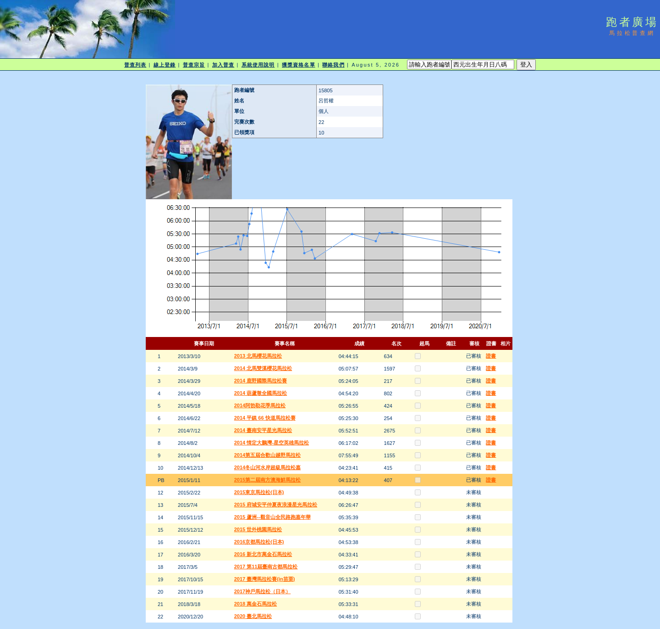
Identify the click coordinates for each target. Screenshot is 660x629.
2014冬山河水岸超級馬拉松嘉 (267, 467)
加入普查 (223, 64)
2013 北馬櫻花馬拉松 (258, 356)
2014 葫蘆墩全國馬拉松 (260, 393)
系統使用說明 (258, 64)
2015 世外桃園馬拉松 (258, 529)
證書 (491, 356)
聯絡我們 (333, 64)
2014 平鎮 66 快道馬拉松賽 (265, 418)
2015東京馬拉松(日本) (259, 492)
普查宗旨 (194, 64)
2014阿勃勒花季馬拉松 (260, 405)
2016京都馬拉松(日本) (259, 542)
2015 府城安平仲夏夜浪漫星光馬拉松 (276, 504)
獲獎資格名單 (298, 64)
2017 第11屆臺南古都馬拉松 (266, 566)
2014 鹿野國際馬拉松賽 (260, 380)
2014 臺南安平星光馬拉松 (263, 430)
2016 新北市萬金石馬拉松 (263, 554)
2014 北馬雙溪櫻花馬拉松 (263, 368)
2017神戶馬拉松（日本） (262, 591)
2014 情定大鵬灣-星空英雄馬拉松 (271, 442)
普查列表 (135, 64)
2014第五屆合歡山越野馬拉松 (267, 455)
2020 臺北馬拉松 (253, 616)
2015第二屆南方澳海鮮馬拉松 (267, 480)
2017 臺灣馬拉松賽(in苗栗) (264, 579)
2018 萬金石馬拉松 (255, 604)
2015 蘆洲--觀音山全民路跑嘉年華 (272, 517)
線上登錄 (165, 64)
